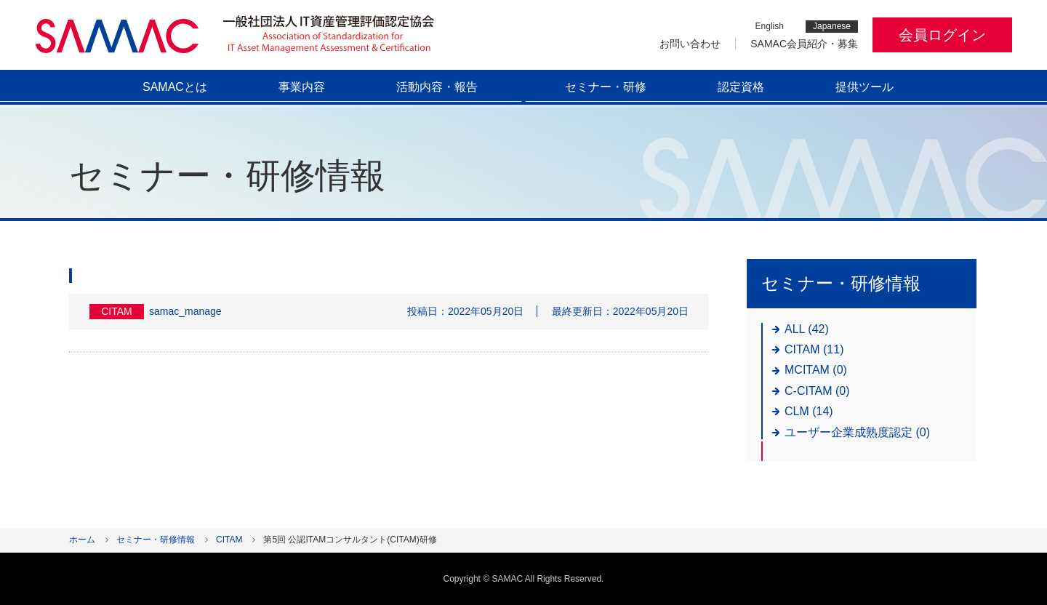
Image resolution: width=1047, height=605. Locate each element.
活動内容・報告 (437, 87)
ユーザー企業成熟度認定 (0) (857, 432)
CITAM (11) (814, 349)
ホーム (82, 540)
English (769, 26)
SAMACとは (175, 87)
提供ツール (864, 87)
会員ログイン (942, 35)
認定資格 (741, 87)
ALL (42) (807, 329)
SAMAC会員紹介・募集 (804, 43)
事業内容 (301, 87)
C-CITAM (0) (817, 391)
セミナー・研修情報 (155, 540)
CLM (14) (809, 411)
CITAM (229, 540)
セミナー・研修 (605, 87)
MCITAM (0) (816, 370)
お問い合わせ (690, 43)
